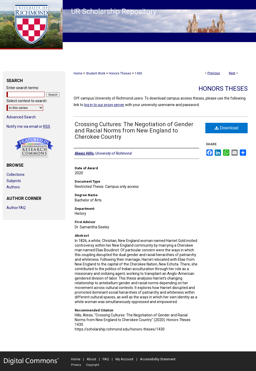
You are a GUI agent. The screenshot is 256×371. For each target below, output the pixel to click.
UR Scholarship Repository (113, 11)
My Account (124, 359)
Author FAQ (16, 208)
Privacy (76, 365)
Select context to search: (27, 101)
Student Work (95, 73)
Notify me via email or (28, 126)
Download (226, 128)
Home (78, 73)
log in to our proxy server (104, 105)
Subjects (14, 181)
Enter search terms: (23, 88)
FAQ (106, 359)
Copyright (92, 365)
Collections (16, 174)
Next (232, 73)
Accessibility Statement (158, 359)
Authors (13, 187)
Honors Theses (120, 73)
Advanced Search (21, 117)
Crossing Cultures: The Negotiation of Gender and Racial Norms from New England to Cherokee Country (134, 130)
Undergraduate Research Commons (34, 148)
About (91, 359)
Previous (213, 73)
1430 (138, 73)
